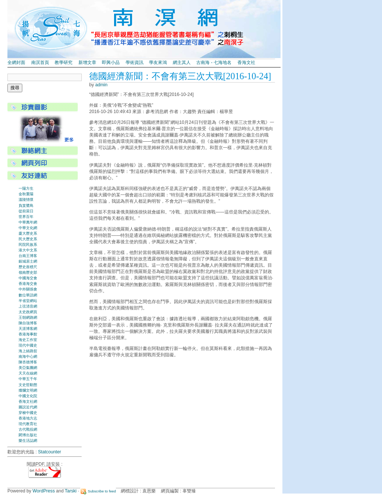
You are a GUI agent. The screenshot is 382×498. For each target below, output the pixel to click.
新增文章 (87, 62)
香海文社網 (28, 401)
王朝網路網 (28, 317)
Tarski (71, 491)
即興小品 (111, 62)
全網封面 (16, 62)
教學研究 (63, 62)
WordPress (44, 491)
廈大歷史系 (28, 233)
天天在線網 (28, 373)
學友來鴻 (158, 62)
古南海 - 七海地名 (214, 62)
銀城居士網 (28, 261)
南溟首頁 (40, 62)
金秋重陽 (26, 194)
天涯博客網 (28, 329)
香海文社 (246, 62)
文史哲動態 (28, 385)
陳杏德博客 (28, 362)
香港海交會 (28, 284)
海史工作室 (28, 340)
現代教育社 (28, 424)
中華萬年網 (28, 222)
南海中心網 (28, 356)
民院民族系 (28, 244)
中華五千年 (28, 379)
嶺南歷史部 (28, 272)
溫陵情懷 (26, 199)
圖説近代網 (28, 407)
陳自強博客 (28, 323)
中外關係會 (28, 289)
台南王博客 (28, 256)
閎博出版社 (28, 435)
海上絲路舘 (28, 351)
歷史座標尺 (28, 267)
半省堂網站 (28, 301)
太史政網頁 (28, 312)
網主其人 (182, 62)
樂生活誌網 (28, 440)
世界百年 (26, 217)
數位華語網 (28, 295)
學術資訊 (134, 62)
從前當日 (26, 211)
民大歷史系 (28, 239)
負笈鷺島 (26, 205)
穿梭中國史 (28, 413)
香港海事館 (28, 334)
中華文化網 (28, 228)
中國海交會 (28, 278)
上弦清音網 (28, 306)
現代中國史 (28, 345)
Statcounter (49, 451)
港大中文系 (28, 250)
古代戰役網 (28, 429)
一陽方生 (26, 188)
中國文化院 (28, 396)
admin (101, 84)
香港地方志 (28, 418)
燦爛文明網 (28, 390)
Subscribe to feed (102, 491)
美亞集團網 (28, 368)
